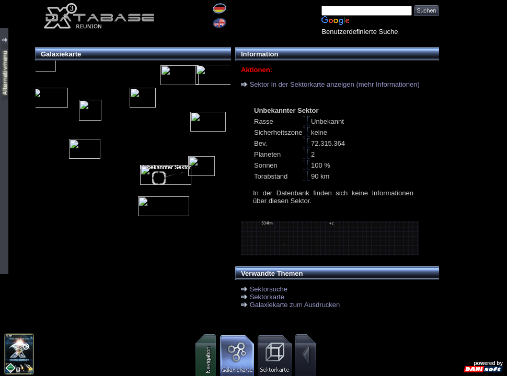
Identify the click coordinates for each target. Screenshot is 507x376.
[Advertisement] (473, 32)
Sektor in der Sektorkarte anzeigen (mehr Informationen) (335, 84)
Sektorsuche (268, 289)
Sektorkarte (267, 297)
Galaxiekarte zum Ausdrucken (295, 305)
